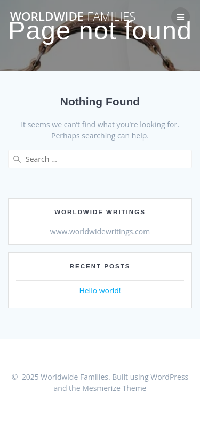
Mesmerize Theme (114, 388)
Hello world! (100, 290)
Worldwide (73, 16)
